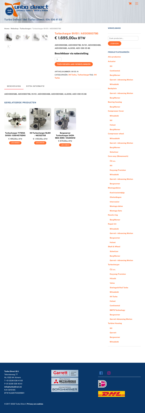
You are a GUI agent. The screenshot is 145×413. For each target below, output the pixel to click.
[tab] (13, 88)
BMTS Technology (117, 310)
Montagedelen (114, 188)
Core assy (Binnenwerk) (118, 156)
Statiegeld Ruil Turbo (119, 288)
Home (6, 28)
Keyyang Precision (118, 170)
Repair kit (112, 224)
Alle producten (114, 57)
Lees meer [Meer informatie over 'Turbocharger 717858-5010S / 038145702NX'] (15, 144)
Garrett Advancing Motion (121, 319)
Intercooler (114, 202)
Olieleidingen (115, 197)
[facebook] (101, 373)
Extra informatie (35, 88)
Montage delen (116, 206)
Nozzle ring (113, 215)
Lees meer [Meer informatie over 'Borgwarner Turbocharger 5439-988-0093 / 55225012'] (65, 146)
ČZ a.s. (113, 161)
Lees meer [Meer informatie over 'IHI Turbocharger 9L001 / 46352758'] (40, 144)
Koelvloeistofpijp (117, 193)
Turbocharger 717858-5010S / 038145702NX (15, 135)
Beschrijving (14, 88)
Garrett (113, 333)
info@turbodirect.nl (13, 387)
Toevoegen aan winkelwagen (73, 64)
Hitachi (113, 278)
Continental (115, 71)
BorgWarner (115, 75)
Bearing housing (115, 102)
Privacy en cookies (35, 404)
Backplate (112, 88)
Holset (113, 125)
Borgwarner (115, 184)
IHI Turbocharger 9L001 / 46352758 (40, 135)
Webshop (14, 28)
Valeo (112, 283)
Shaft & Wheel (114, 247)
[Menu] (136, 3)
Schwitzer (114, 152)
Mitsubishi (114, 84)
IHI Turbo (72, 75)
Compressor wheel (116, 134)
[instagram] (109, 373)
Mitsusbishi (115, 138)
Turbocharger (25, 28)
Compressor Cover (116, 111)
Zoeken (114, 43)
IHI (111, 66)
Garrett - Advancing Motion (121, 80)
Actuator (112, 61)
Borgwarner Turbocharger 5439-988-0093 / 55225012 (65, 136)
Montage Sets (116, 211)
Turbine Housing (115, 323)
